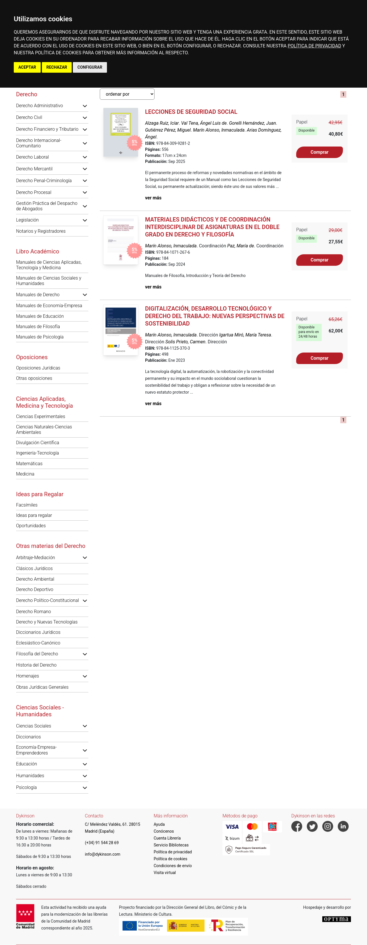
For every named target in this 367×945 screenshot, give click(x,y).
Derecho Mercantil (34, 169)
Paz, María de (240, 246)
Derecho (26, 94)
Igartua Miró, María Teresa (245, 335)
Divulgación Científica (37, 442)
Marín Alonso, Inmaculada (219, 130)
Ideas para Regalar (39, 494)
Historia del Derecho (36, 665)
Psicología (26, 787)
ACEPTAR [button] (27, 67)
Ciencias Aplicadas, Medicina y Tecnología (44, 402)
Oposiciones (32, 357)
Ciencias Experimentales (40, 416)
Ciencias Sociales (33, 726)
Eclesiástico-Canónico (38, 643)
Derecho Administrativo (39, 105)
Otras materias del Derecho (50, 545)
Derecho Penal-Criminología (44, 180)
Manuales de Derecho (38, 294)
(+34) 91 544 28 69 (102, 842)
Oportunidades (31, 525)
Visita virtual (165, 872)
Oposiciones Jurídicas (38, 368)
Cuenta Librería (167, 838)
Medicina (25, 474)
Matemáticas (29, 463)
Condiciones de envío (173, 865)
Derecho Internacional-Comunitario (38, 143)
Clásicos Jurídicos (34, 568)
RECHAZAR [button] (56, 67)
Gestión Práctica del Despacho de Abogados (46, 206)
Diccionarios (28, 737)
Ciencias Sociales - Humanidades (40, 711)
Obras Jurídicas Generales (42, 687)
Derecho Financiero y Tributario (47, 129)
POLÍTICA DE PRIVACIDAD (314, 46)
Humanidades (30, 775)
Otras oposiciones (34, 378)
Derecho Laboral (32, 157)
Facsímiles (27, 505)
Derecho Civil (29, 117)
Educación (26, 764)
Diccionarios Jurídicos (38, 632)
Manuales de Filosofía (38, 326)
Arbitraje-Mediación (35, 557)
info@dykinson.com (102, 854)
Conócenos (164, 831)
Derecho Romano (33, 611)
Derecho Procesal (33, 192)
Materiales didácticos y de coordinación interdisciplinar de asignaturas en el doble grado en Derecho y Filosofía (212, 227)
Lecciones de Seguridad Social (191, 111)
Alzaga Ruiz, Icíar (162, 123)
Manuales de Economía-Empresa (49, 305)
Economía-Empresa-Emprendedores (36, 749)
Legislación (27, 220)
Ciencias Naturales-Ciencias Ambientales (44, 429)
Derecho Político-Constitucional (47, 600)
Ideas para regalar (34, 515)
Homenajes (27, 676)
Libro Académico (37, 251)
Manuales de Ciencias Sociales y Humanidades (48, 280)
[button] (84, 105)
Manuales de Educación (40, 316)
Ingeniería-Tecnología (37, 453)
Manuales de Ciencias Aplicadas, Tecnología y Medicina (48, 264)
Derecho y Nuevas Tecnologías (47, 622)
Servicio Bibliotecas (171, 845)
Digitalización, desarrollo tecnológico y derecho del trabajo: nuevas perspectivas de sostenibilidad (214, 316)
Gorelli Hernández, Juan (252, 123)
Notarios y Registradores (41, 231)
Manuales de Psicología (40, 337)
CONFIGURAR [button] (89, 67)
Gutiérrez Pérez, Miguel (168, 130)
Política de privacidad (173, 852)
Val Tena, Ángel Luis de (204, 123)
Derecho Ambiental (35, 579)
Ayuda (159, 824)
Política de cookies (170, 859)
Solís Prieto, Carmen (185, 341)
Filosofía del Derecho (37, 654)
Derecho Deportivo (34, 589)
